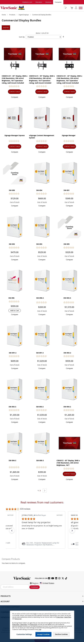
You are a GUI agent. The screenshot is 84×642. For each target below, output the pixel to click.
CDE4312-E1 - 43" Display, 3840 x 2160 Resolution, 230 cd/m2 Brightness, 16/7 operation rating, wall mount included (69, 79)
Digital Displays (24, 15)
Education (39, 2)
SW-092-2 (67, 353)
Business (48, 2)
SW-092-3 (12, 407)
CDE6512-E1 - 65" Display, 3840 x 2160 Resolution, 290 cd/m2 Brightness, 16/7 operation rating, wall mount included (14, 79)
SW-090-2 (40, 298)
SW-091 (67, 190)
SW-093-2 (40, 407)
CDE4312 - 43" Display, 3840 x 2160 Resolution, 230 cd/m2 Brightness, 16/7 (68, 462)
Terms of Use (18, 619)
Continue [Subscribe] (34, 587)
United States (47, 583)
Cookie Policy (67, 617)
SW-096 (11, 298)
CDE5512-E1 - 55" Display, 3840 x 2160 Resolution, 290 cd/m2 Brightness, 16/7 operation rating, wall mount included (42, 79)
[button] (14, 97)
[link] (42, 544)
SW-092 (12, 244)
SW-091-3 (40, 353)
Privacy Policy (59, 617)
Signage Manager (68, 135)
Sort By (22, 37)
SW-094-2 (67, 407)
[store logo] (33, 8)
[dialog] (42, 623)
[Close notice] (71, 613)
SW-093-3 (67, 298)
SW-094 (39, 190)
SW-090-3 (40, 460)
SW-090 (12, 190)
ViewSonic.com (27, 2)
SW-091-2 (12, 353)
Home (4, 15)
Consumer (58, 2)
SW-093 (39, 244)
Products (12, 15)
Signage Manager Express (15, 135)
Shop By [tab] (6, 28)
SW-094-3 (12, 460)
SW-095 (67, 244)
